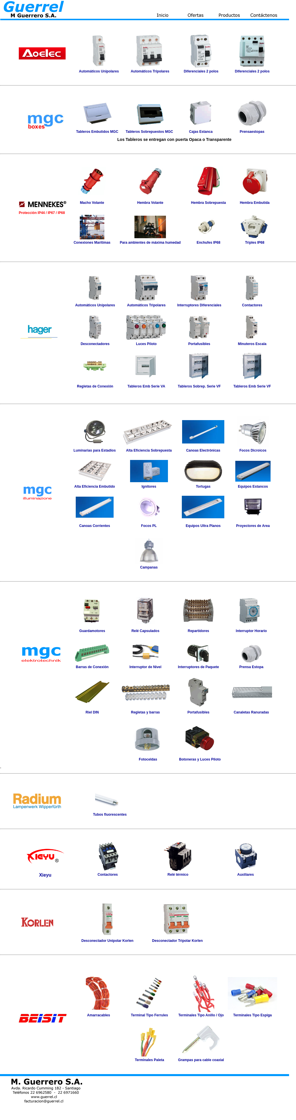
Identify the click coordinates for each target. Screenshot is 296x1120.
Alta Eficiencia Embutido (94, 486)
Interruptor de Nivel (146, 667)
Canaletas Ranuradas (251, 712)
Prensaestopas (252, 132)
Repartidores (198, 631)
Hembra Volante (150, 203)
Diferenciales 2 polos (201, 71)
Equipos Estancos (253, 486)
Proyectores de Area (253, 526)
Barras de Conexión (92, 667)
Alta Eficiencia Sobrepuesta (149, 450)
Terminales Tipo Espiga (252, 1015)
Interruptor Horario (251, 631)
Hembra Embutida (255, 203)
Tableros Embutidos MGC (97, 132)
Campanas (149, 567)
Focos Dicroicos (252, 450)
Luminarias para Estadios (94, 450)
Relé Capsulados (146, 631)
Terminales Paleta (149, 1060)
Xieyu (45, 875)
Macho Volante (92, 203)
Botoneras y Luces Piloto (200, 759)
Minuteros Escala (252, 344)
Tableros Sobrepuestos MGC (149, 132)
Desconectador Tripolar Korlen (177, 941)
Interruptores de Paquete (198, 667)
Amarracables (98, 1015)
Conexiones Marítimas (92, 243)
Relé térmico (177, 875)
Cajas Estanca (200, 132)
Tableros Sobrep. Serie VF (199, 386)
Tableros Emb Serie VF (252, 386)
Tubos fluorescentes (110, 814)
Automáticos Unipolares (99, 71)
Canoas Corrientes (94, 526)
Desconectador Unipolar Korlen (108, 941)
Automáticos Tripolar (148, 71)
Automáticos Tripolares (146, 305)
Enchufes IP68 (208, 243)
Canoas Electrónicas (203, 450)
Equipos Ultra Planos (203, 526)
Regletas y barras (145, 712)
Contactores (252, 305)
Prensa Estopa (251, 667)
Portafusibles (199, 344)
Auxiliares (245, 875)
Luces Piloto (146, 344)
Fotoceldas (148, 759)
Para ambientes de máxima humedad (150, 243)
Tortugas (203, 486)
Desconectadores (95, 344)
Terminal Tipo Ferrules (149, 1015)
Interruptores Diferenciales (199, 305)
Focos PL (149, 526)
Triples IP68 (254, 243)
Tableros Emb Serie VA (146, 386)
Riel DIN (92, 712)
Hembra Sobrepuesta (208, 203)
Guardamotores (92, 631)
